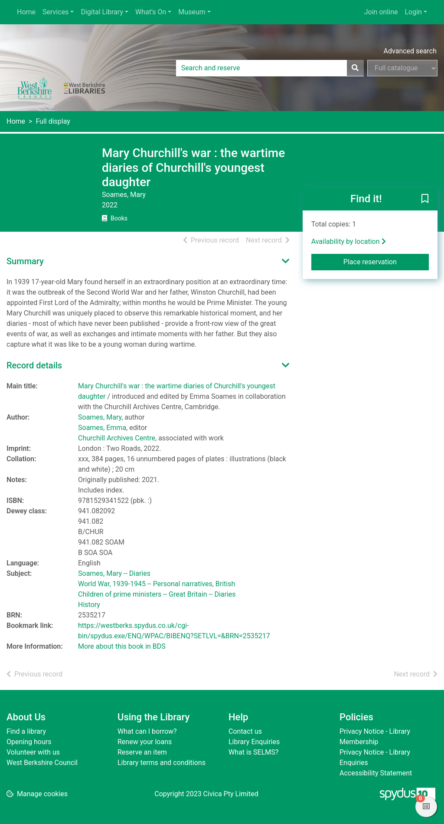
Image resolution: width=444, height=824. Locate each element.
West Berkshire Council (42, 762)
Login (413, 12)
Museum (191, 12)
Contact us (245, 731)
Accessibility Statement (376, 773)
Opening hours (29, 742)
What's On (150, 12)
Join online (381, 12)
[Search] (355, 68)
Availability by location (348, 241)
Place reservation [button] (386, 261)
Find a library (26, 731)
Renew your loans (145, 742)
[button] (425, 199)
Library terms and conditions (162, 762)
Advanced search (410, 51)
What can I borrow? (147, 731)
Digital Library (102, 12)
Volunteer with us (33, 752)
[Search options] (402, 68)
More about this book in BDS (122, 646)
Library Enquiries (254, 742)
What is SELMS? (253, 752)
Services (55, 12)
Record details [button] (34, 365)
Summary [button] (25, 261)
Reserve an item (142, 752)
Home (26, 12)
